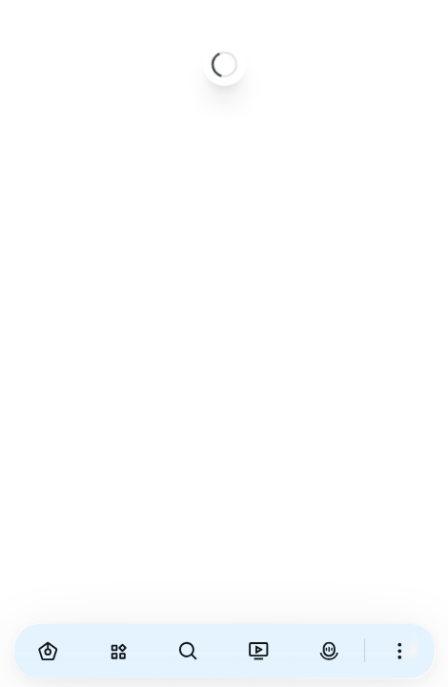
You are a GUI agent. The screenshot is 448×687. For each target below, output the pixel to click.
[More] (400, 651)
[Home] (48, 651)
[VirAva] (329, 651)
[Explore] (118, 651)
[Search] (188, 651)
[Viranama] (258, 651)
